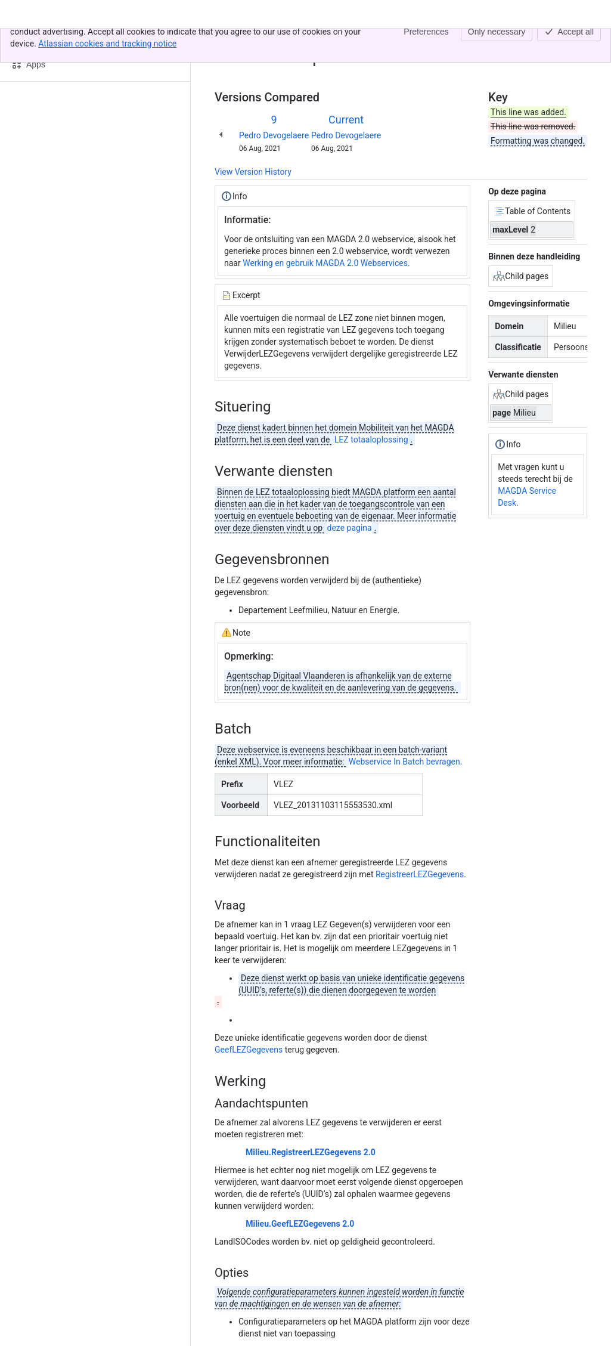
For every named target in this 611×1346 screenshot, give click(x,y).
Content (229, 40)
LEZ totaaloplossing (371, 439)
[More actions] (576, 44)
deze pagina (349, 528)
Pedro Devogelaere (274, 135)
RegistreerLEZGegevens (420, 874)
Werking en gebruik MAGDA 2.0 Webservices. (326, 263)
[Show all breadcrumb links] (255, 41)
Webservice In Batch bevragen (404, 761)
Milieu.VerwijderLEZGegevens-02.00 (335, 40)
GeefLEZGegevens (250, 1049)
